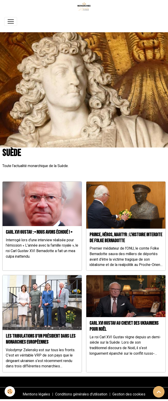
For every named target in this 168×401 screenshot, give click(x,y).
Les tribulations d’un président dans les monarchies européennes (40, 339)
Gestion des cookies (128, 394)
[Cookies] (10, 391)
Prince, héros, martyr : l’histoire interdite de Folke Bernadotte (126, 238)
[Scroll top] (159, 392)
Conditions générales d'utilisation (81, 394)
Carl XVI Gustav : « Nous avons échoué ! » (39, 232)
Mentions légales (36, 394)
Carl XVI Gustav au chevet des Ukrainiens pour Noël (124, 326)
